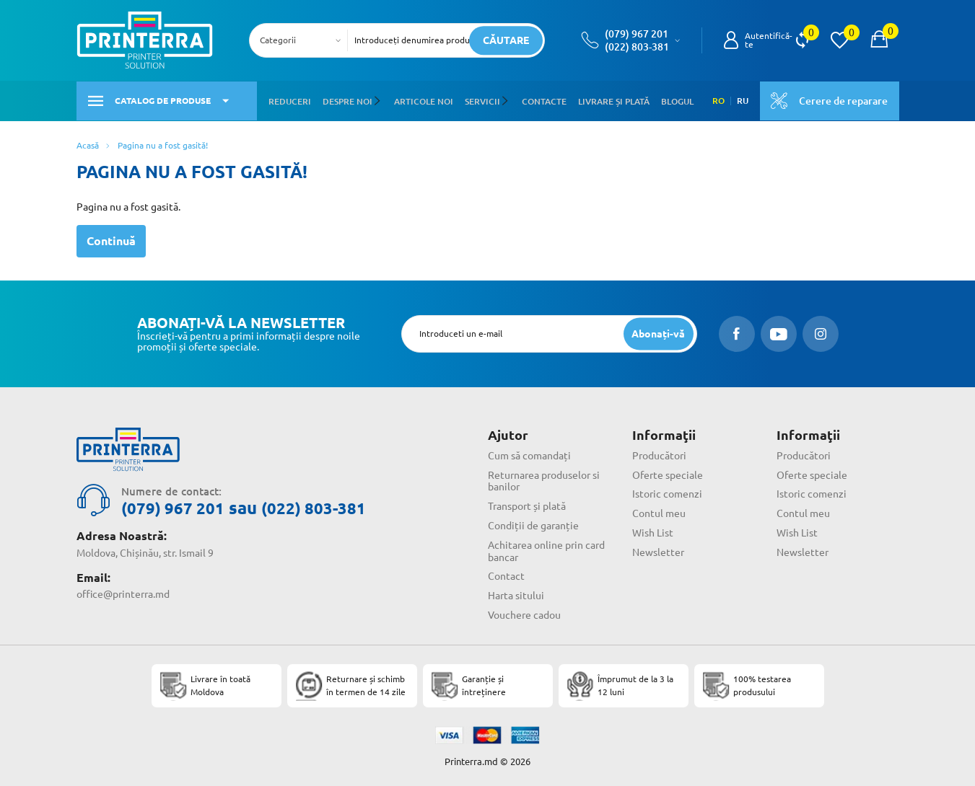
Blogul (676, 100)
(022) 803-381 (637, 47)
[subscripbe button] (658, 332)
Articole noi (422, 100)
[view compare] (802, 40)
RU (742, 100)
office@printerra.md (123, 593)
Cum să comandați (529, 454)
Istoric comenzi (667, 493)
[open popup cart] (879, 40)
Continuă (111, 239)
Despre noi (347, 100)
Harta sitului (516, 594)
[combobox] (303, 40)
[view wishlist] (839, 40)
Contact (506, 575)
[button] (379, 100)
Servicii (481, 100)
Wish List (652, 531)
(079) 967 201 (636, 34)
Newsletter (658, 551)
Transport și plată (527, 505)
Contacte (542, 100)
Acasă (87, 144)
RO (718, 100)
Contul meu (659, 512)
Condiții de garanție (533, 524)
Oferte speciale (667, 474)
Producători (659, 454)
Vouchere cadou (524, 613)
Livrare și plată (612, 100)
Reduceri (289, 100)
